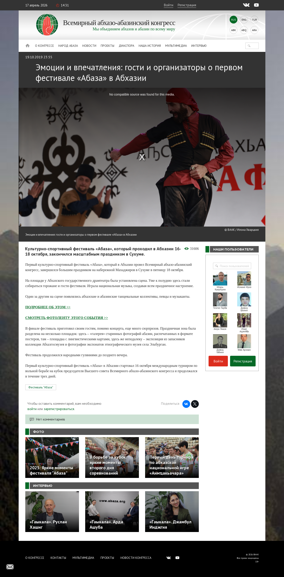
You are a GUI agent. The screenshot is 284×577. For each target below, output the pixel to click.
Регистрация (187, 5)
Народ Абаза (68, 46)
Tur (254, 19)
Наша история (150, 46)
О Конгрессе (44, 46)
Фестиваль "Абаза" (40, 387)
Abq (244, 30)
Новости (89, 46)
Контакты (58, 558)
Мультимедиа (176, 46)
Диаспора (126, 46)
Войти (168, 5)
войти (32, 409)
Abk (233, 30)
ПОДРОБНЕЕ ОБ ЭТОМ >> (48, 307)
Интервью (199, 46)
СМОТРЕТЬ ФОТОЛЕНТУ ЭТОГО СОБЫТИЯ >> (66, 318)
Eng (244, 19)
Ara (254, 30)
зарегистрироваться (59, 409)
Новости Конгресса (135, 558)
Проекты (107, 46)
